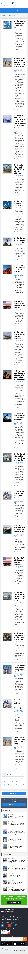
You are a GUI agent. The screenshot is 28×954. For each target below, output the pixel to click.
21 (16, 784)
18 (4, 784)
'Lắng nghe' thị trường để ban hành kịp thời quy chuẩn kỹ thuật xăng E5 (16, 890)
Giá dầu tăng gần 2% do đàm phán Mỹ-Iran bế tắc (19, 240)
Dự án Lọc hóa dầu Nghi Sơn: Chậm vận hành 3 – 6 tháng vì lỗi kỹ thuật (16, 869)
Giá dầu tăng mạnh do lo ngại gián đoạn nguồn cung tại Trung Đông (19, 596)
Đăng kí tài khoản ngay (14, 902)
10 (14, 778)
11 (18, 778)
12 (22, 778)
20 (12, 784)
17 (20, 781)
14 (8, 781)
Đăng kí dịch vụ (14, 793)
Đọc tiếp (16, 52)
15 (12, 781)
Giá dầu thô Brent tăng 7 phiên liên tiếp (18, 203)
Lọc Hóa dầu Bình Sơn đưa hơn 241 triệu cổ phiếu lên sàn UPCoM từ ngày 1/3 (16, 861)
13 (4, 781)
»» (23, 784)
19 (8, 784)
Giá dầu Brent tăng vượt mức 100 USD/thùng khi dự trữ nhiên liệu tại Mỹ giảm (19, 704)
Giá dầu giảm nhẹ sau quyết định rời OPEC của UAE (16, 817)
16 (16, 781)
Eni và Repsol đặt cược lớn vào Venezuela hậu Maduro (15, 840)
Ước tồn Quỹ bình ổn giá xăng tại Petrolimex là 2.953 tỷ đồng (16, 883)
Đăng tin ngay (14, 804)
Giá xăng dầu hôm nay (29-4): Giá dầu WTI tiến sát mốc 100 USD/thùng (19, 169)
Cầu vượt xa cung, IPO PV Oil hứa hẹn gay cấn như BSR (16, 876)
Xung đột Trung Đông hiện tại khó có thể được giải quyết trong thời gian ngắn (19, 62)
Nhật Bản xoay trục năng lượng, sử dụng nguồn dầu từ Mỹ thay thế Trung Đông (19, 375)
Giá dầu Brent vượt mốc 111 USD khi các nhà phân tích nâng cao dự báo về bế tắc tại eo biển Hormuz (20, 121)
